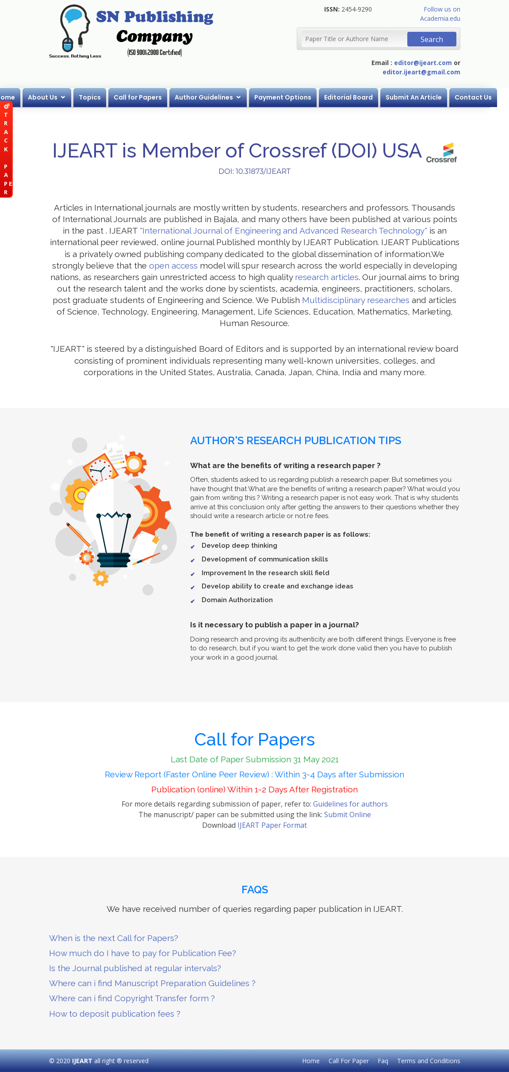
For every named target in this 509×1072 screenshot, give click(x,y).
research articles (327, 277)
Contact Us (482, 97)
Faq (383, 1061)
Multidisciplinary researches (355, 300)
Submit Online (347, 814)
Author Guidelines (213, 97)
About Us (52, 97)
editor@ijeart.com (423, 62)
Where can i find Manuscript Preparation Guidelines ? (152, 983)
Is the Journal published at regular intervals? (135, 968)
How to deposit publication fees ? (114, 1013)
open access (173, 265)
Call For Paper (349, 1061)
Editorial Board (358, 97)
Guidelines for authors (350, 804)
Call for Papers (147, 97)
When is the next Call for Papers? (113, 938)
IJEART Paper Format (272, 825)
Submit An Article (423, 97)
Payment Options (292, 97)
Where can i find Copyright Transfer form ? (132, 998)
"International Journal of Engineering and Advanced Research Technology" (283, 230)
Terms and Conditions (428, 1061)
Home (15, 97)
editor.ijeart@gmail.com (421, 72)
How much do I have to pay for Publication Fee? (142, 953)
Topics (99, 97)
